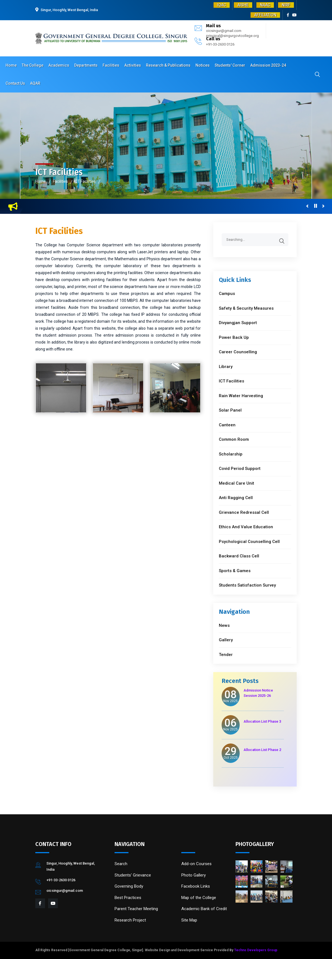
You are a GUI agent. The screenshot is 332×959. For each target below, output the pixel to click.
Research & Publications (168, 65)
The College (32, 65)
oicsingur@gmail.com (223, 31)
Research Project (130, 920)
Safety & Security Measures (246, 308)
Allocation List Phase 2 (262, 750)
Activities (132, 65)
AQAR (35, 83)
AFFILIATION (265, 15)
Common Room (234, 439)
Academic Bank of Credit (204, 908)
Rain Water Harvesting (241, 395)
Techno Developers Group (255, 950)
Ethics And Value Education (246, 526)
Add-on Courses (196, 863)
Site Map (189, 920)
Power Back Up (234, 337)
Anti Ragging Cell (236, 497)
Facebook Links (195, 886)
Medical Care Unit (236, 483)
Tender (226, 654)
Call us (213, 38)
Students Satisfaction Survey (247, 585)
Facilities (111, 65)
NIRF (286, 5)
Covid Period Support (240, 468)
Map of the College (198, 897)
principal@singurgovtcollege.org (232, 36)
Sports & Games (235, 570)
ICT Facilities (85, 181)
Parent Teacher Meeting (136, 908)
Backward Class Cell (239, 556)
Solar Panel (230, 410)
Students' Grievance (133, 875)
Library (225, 366)
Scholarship (230, 454)
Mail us (213, 25)
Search (121, 863)
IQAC (221, 5)
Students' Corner (230, 65)
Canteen (227, 424)
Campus (227, 293)
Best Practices (128, 897)
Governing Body (129, 886)
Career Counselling (238, 351)
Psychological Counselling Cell (249, 541)
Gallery (226, 639)
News (224, 625)
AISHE (243, 5)
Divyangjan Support (238, 322)
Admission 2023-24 (268, 65)
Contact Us (15, 83)
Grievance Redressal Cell (244, 512)
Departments (86, 65)
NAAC (265, 5)
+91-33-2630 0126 (220, 44)
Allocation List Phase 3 (262, 721)
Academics (58, 65)
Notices (202, 65)
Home (11, 65)
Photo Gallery (193, 875)
